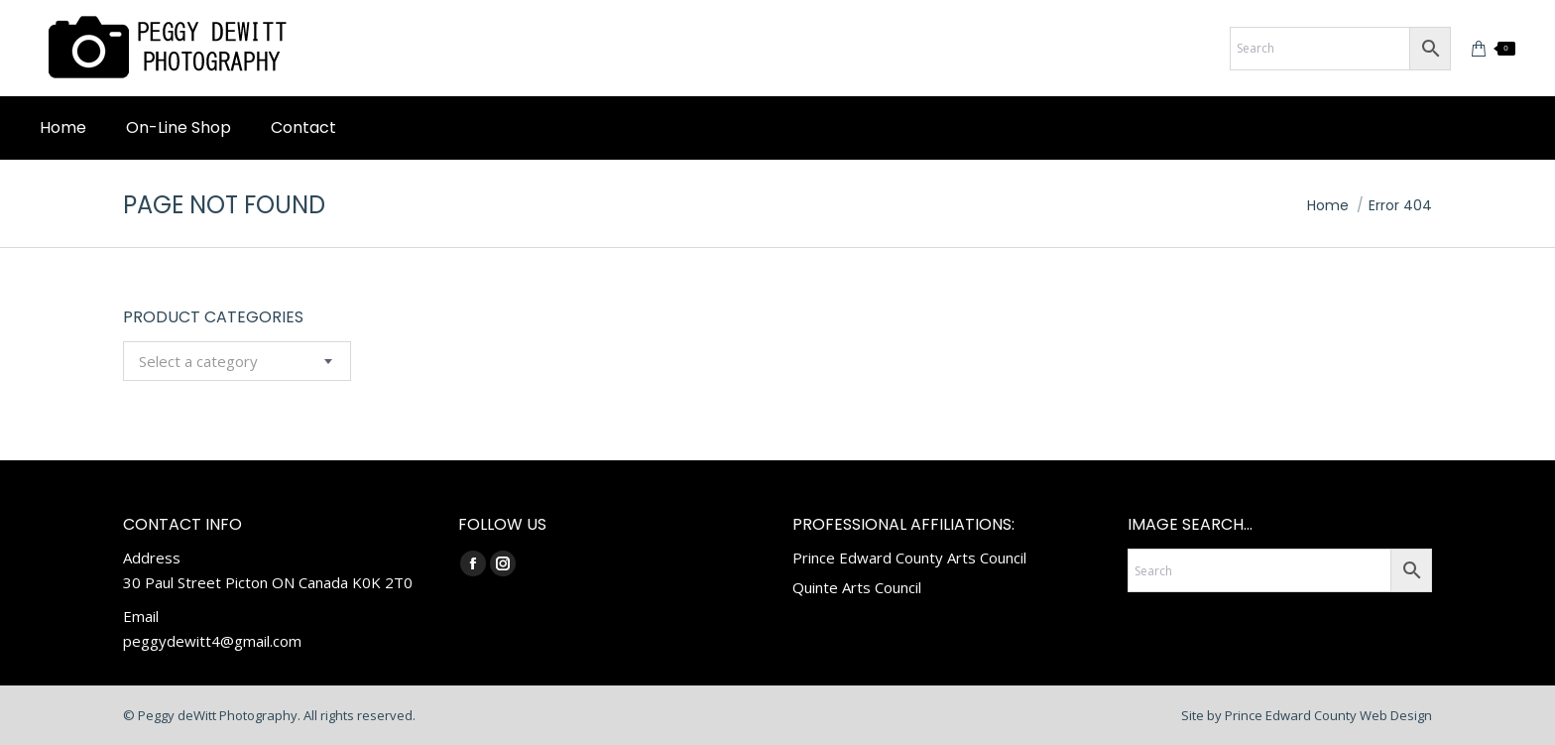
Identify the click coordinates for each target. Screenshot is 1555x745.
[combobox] (237, 361)
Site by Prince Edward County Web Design (1306, 715)
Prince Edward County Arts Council (909, 557)
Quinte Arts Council (856, 587)
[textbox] (198, 361)
